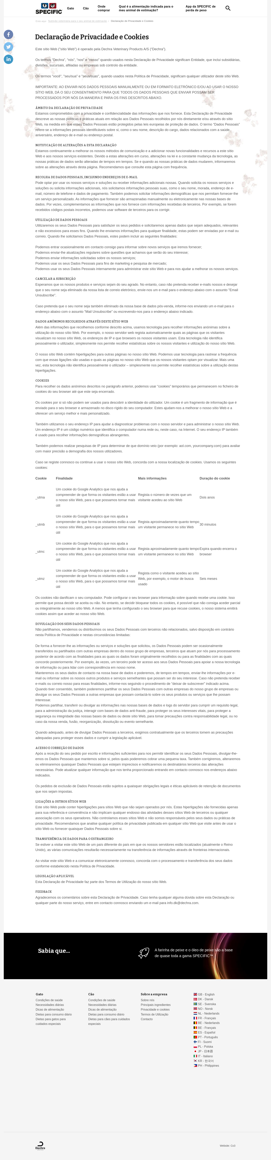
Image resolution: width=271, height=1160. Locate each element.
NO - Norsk (205, 1008)
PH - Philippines (208, 1065)
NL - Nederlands (208, 1013)
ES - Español (206, 1032)
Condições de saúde (49, 1000)
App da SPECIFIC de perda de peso (201, 8)
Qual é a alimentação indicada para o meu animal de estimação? (146, 8)
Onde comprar (104, 8)
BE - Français (207, 1027)
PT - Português (208, 1037)
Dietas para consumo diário (54, 1014)
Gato (70, 8)
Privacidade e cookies (155, 1009)
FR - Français (207, 1018)
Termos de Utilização (154, 1014)
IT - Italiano (205, 1056)
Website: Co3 (227, 1145)
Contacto (147, 1019)
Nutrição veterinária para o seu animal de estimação (77, 21)
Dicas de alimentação (50, 1009)
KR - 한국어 (206, 1061)
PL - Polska (205, 1046)
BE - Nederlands (209, 1023)
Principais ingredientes (156, 1004)
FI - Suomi (205, 1042)
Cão (86, 8)
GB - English (206, 994)
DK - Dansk (205, 999)
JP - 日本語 (205, 1051)
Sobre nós (147, 1000)
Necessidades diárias (50, 1004)
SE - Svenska (207, 1004)
